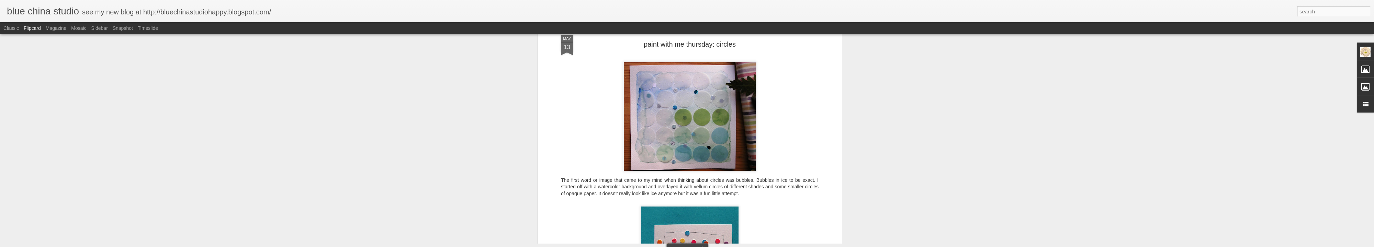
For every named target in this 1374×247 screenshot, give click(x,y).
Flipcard (32, 28)
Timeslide (148, 28)
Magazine (56, 28)
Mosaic (78, 28)
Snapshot (123, 28)
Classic (11, 28)
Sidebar (99, 28)
